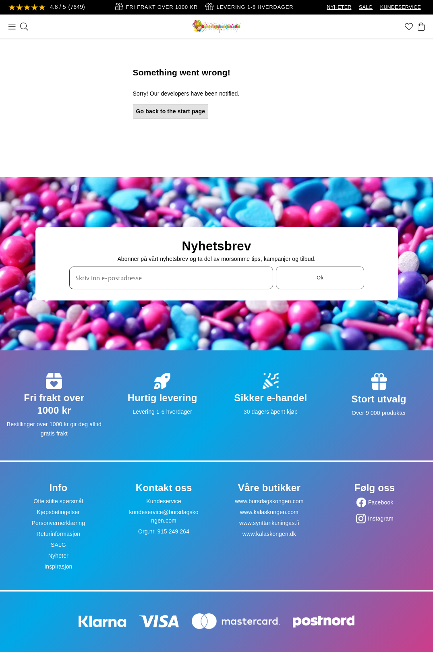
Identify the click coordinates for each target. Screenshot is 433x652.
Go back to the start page (170, 111)
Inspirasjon (58, 566)
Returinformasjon (58, 534)
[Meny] (12, 27)
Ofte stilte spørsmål (58, 501)
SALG (366, 7)
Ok (320, 277)
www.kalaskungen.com (269, 512)
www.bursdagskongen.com (269, 501)
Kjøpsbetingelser (58, 512)
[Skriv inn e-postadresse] (171, 278)
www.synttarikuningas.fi (269, 523)
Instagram (381, 518)
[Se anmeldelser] (46, 7)
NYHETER (339, 7)
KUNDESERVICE (400, 7)
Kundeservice (163, 501)
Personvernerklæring (58, 523)
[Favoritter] (409, 27)
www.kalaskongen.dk (269, 534)
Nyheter (58, 555)
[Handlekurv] (421, 27)
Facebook (381, 502)
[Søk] (24, 27)
